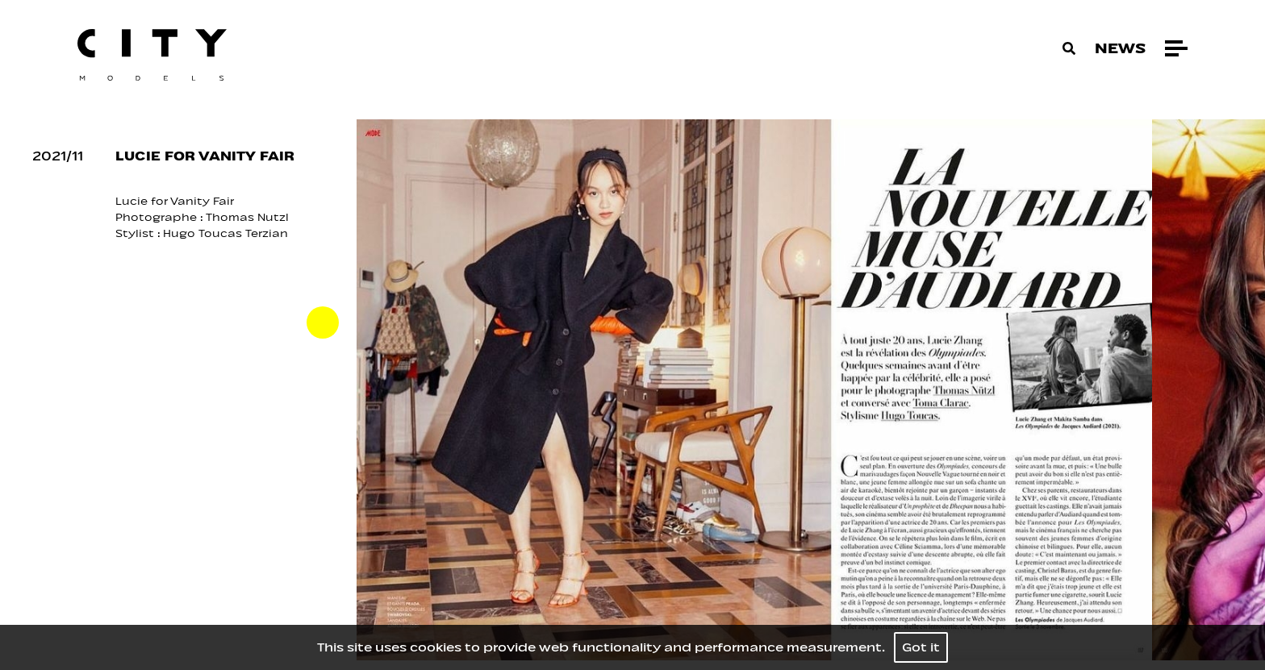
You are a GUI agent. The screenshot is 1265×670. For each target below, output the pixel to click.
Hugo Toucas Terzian (225, 233)
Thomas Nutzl (249, 217)
